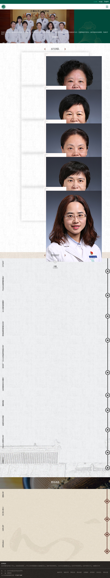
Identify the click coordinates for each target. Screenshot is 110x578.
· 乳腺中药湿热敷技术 (3, 384)
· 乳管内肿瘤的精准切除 (3, 328)
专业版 (100, 1)
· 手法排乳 (3, 460)
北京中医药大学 (87, 566)
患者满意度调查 (20, 566)
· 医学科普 (3, 527)
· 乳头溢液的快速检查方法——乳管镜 (3, 356)
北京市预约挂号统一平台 (7, 566)
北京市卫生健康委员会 (64, 566)
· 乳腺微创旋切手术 (3, 305)
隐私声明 (66, 572)
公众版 (95, 1)
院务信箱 (105, 572)
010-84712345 (18, 575)
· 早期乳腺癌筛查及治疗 (3, 283)
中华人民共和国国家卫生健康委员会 (35, 566)
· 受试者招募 (3, 543)
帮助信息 (72, 572)
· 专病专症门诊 (3, 511)
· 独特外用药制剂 (3, 420)
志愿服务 (86, 572)
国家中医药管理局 (51, 566)
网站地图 (79, 572)
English (106, 1)
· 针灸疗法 (3, 263)
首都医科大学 (96, 566)
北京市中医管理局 (76, 566)
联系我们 (92, 572)
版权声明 (59, 572)
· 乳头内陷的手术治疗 (3, 441)
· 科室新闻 (3, 494)
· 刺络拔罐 (3, 402)
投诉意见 (99, 572)
